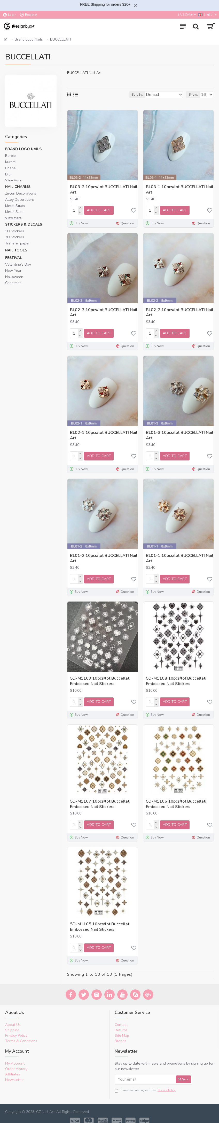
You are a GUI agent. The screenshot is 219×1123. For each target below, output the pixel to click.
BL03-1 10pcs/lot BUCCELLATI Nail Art (179, 189)
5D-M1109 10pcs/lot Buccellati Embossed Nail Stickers (100, 678)
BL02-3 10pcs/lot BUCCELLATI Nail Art (103, 311)
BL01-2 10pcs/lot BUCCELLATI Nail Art (103, 556)
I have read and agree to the (145, 1085)
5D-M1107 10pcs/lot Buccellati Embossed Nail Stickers (100, 800)
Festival (13, 257)
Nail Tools (16, 250)
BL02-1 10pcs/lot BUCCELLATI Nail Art (103, 433)
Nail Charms (17, 186)
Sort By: (136, 95)
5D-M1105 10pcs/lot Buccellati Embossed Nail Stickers (100, 922)
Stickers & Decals (23, 224)
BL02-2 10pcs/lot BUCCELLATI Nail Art (179, 311)
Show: (193, 95)
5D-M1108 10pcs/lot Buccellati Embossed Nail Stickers (176, 678)
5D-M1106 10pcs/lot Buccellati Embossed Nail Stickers (176, 800)
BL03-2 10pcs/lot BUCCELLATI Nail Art (103, 189)
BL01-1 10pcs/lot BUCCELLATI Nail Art (179, 556)
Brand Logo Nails (29, 39)
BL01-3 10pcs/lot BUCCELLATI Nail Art (179, 433)
